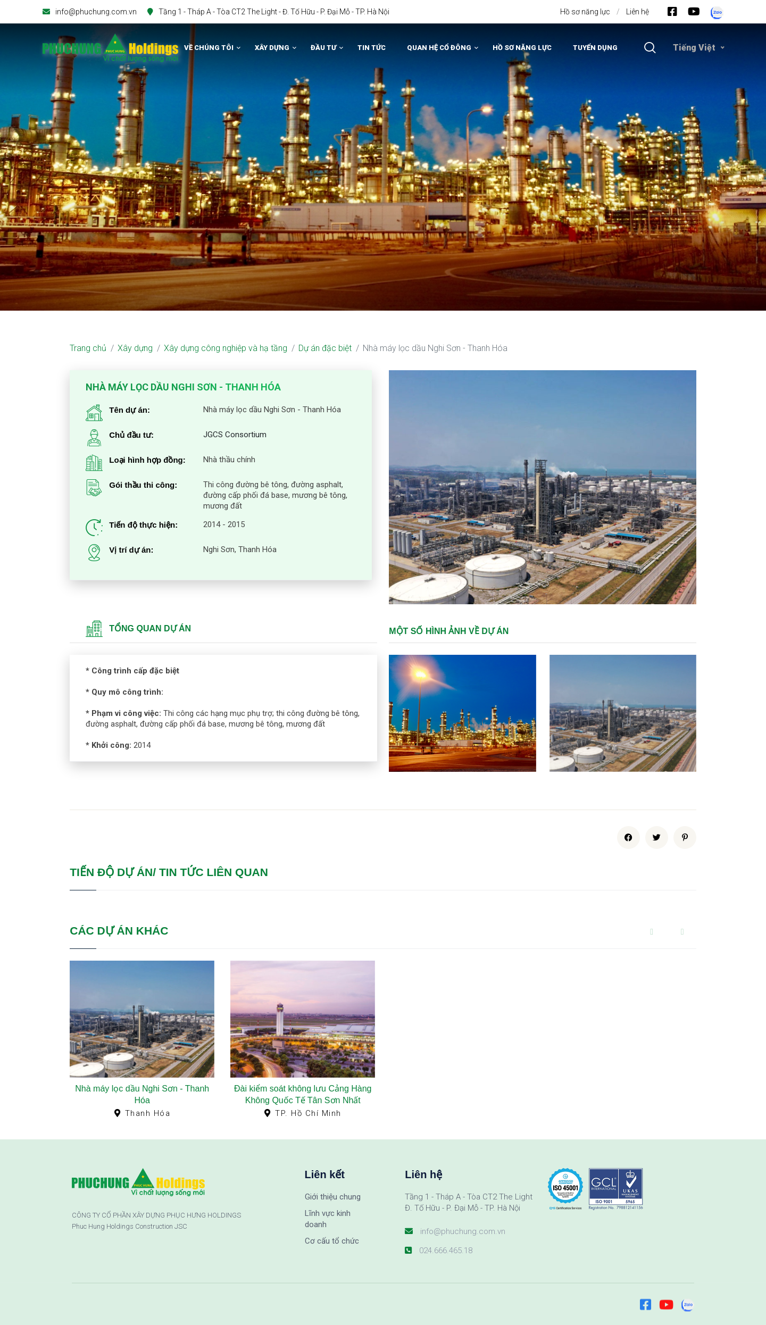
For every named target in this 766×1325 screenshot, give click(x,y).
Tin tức (371, 48)
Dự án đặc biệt (325, 348)
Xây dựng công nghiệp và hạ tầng (225, 348)
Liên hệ (637, 11)
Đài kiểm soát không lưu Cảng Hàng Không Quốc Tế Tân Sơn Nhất (302, 1094)
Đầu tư (323, 48)
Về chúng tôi (209, 48)
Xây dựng (272, 48)
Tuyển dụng (595, 48)
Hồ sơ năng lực (585, 11)
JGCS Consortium (235, 434)
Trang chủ (88, 348)
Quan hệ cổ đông (439, 48)
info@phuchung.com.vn (96, 11)
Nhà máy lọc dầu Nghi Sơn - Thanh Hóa (142, 1094)
